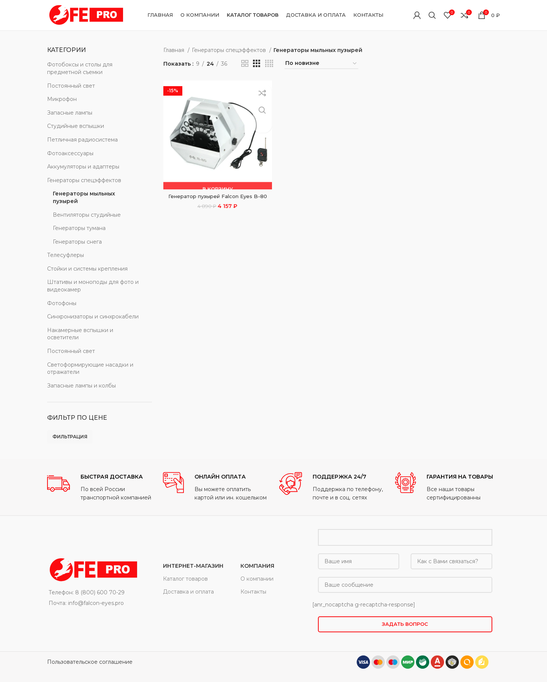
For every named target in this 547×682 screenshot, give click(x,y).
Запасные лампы (69, 112)
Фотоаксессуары (70, 153)
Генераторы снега (77, 241)
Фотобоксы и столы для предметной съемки (79, 68)
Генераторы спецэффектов (84, 180)
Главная (174, 50)
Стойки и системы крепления (87, 268)
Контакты (253, 591)
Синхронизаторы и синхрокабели (93, 316)
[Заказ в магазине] (321, 63)
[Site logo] (85, 14)
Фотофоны (61, 303)
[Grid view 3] (256, 63)
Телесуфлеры (65, 255)
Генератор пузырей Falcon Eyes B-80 (217, 194)
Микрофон (62, 99)
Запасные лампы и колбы (81, 385)
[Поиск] (432, 15)
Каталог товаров (185, 578)
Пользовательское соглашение (90, 661)
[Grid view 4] (269, 63)
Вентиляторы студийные (87, 214)
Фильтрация (69, 436)
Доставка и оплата (188, 591)
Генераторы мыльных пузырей (84, 197)
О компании (257, 578)
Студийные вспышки (75, 126)
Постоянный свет (71, 85)
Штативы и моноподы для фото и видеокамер (93, 286)
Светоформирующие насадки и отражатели (90, 368)
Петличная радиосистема (82, 139)
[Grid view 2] (244, 63)
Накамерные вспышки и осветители (80, 334)
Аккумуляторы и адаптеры (83, 166)
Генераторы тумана (79, 228)
